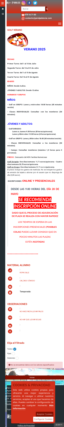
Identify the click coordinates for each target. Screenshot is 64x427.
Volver (32, 377)
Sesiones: (11, 358)
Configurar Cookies (43, 419)
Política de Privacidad (26, 426)
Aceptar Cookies (44, 414)
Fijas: (9, 353)
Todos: (10, 349)
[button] (2, 3)
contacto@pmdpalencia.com (38, 18)
